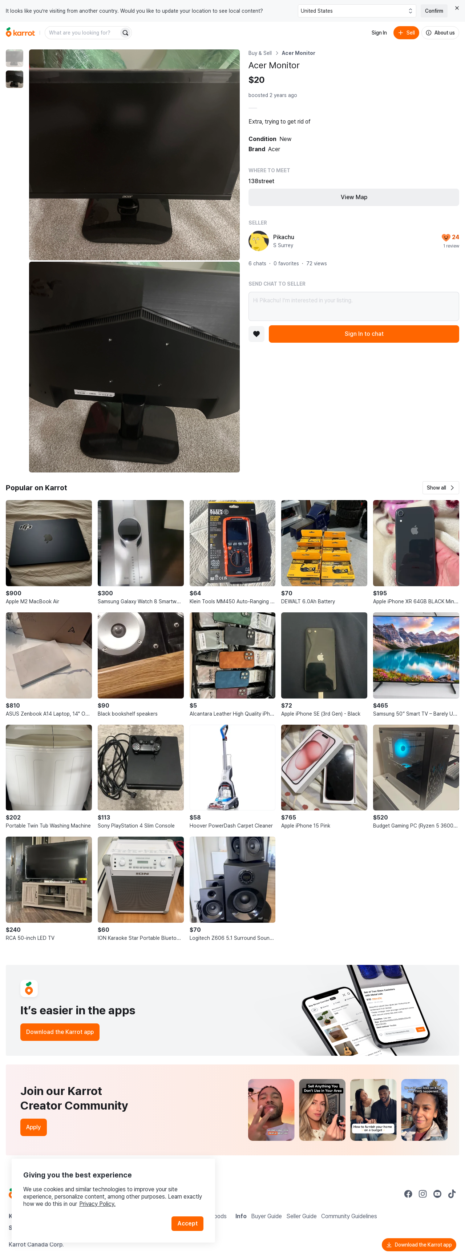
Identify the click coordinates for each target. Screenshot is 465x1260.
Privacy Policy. (97, 1203)
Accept (187, 1223)
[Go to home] (20, 32)
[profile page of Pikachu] (258, 241)
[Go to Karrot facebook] (408, 1193)
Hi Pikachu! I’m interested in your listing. (353, 306)
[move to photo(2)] (14, 79)
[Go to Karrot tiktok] (452, 1193)
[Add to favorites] (256, 334)
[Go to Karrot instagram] (422, 1193)
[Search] (125, 33)
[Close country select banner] (457, 8)
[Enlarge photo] (134, 154)
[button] (440, 487)
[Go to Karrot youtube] (437, 1193)
